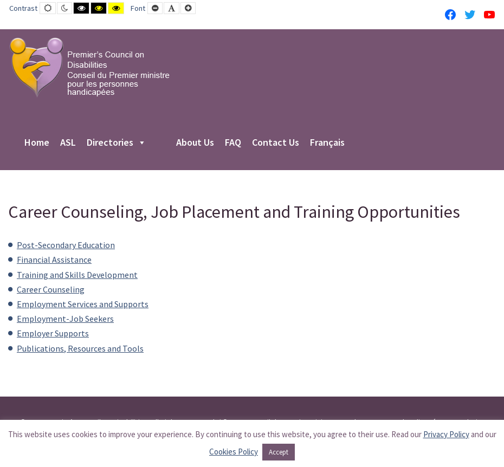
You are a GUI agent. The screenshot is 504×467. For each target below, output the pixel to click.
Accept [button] (278, 452)
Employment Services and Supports (82, 304)
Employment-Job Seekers (65, 318)
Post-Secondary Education (66, 244)
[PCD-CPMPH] (89, 67)
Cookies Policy (233, 451)
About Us (195, 143)
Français (327, 143)
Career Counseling (51, 289)
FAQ (233, 143)
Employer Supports (53, 333)
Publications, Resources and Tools (80, 348)
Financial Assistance (54, 259)
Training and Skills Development (77, 274)
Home (36, 143)
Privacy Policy (446, 434)
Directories (116, 143)
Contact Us (275, 143)
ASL (68, 143)
